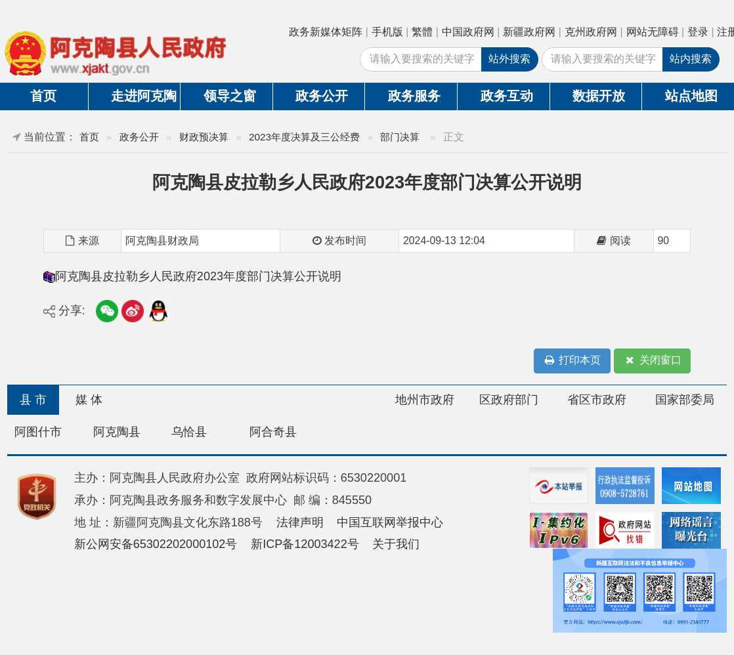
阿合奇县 (273, 431)
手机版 (387, 31)
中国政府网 (468, 31)
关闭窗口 (652, 360)
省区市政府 (596, 399)
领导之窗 (230, 96)
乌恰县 (189, 431)
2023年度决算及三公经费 (304, 136)
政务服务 (414, 96)
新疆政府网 (529, 31)
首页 (89, 136)
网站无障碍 (652, 31)
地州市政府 (424, 399)
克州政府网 (591, 31)
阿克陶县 (116, 431)
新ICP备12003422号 (305, 544)
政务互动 (507, 96)
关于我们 (396, 544)
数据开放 (598, 96)
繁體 (422, 31)
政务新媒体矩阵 (325, 31)
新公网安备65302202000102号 (156, 544)
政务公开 (321, 96)
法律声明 (300, 522)
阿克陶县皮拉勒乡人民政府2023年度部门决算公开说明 (198, 276)
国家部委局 (684, 399)
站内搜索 (691, 58)
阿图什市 (38, 431)
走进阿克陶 (144, 96)
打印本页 (572, 360)
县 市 (33, 399)
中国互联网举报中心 (390, 522)
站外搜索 (509, 58)
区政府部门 (508, 399)
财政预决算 (203, 136)
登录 (697, 31)
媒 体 (89, 399)
